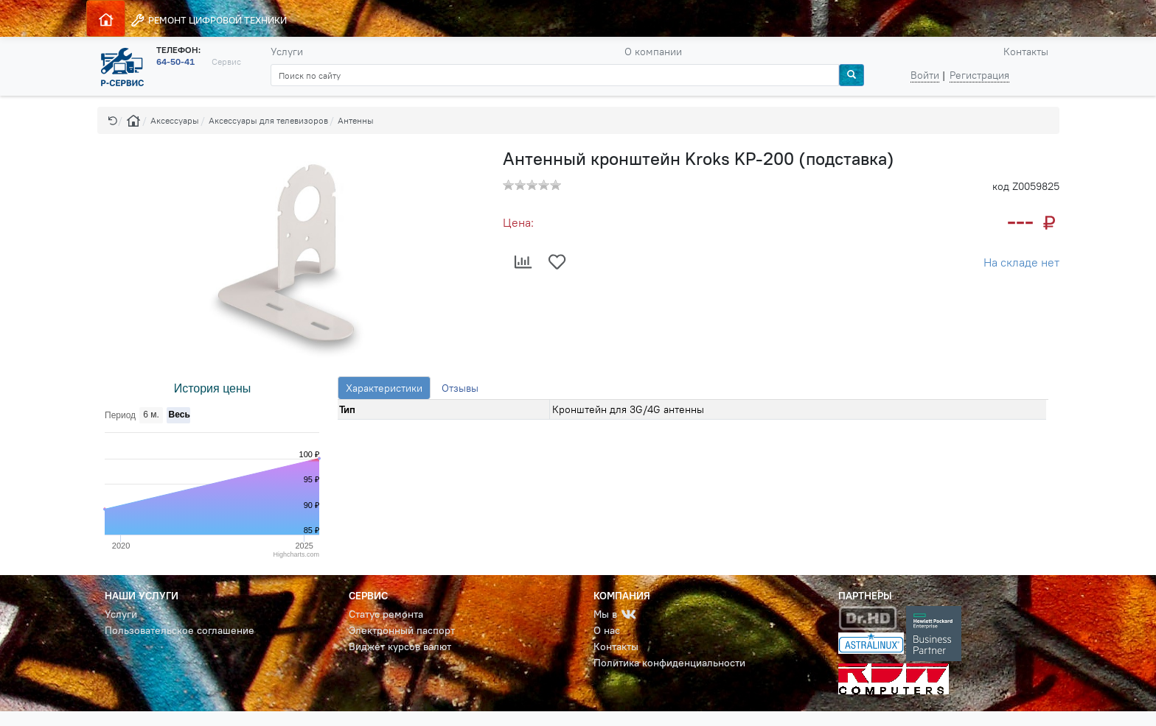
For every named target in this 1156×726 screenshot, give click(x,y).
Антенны (356, 120)
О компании (653, 51)
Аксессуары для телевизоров (268, 120)
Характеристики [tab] (384, 388)
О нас (606, 630)
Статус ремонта (386, 614)
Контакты (1025, 51)
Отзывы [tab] (460, 388)
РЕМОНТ (208, 20)
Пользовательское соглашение (179, 630)
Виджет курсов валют (400, 646)
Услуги (287, 51)
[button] (112, 120)
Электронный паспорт (402, 630)
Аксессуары (174, 120)
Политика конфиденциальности (669, 662)
